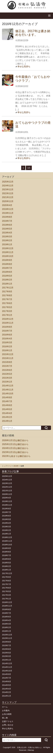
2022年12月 (7, 193)
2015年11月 (7, 358)
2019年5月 (7, 229)
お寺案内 (6, 710)
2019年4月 (7, 233)
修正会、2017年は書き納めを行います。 (32, 33)
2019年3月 (7, 236)
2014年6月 (7, 405)
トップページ (7, 466)
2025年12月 (7, 182)
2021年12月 (7, 197)
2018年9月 (7, 260)
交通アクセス (7, 721)
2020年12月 (7, 201)
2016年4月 (7, 338)
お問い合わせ (7, 725)
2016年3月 (7, 342)
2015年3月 (7, 378)
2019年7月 (7, 221)
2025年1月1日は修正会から (15, 444)
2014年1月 (7, 421)
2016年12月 (7, 319)
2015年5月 (7, 374)
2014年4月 (7, 413)
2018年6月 (7, 272)
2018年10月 (7, 256)
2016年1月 (7, 350)
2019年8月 (7, 217)
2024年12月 (7, 185)
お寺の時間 (6, 714)
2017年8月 (7, 295)
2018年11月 (7, 252)
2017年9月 (7, 291)
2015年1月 (7, 382)
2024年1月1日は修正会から (15, 448)
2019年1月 (7, 244)
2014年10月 (7, 393)
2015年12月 (7, 354)
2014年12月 (7, 385)
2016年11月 (7, 323)
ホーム (5, 707)
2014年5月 (7, 409)
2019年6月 (7, 225)
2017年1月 (7, 315)
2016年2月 (7, 346)
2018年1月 (7, 284)
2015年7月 (7, 366)
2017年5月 (7, 307)
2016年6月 (7, 335)
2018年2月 (7, 280)
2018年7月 (7, 268)
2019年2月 (7, 240)
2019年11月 (7, 213)
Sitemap (31, 750)
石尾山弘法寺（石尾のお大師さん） (30, 747)
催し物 (5, 718)
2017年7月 (7, 299)
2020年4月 (7, 205)
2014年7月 (7, 401)
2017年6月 (7, 303)
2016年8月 (7, 327)
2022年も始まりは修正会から (16, 456)
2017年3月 (7, 311)
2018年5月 (7, 276)
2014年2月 (7, 417)
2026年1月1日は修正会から (15, 440)
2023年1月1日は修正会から (15, 452)
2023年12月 (7, 189)
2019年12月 (7, 209)
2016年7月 (7, 331)
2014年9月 (7, 397)
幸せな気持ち (23, 66)
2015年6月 (7, 370)
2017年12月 (7, 287)
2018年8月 (7, 264)
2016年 (16, 466)
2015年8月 (7, 362)
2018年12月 (7, 248)
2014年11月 (7, 390)
